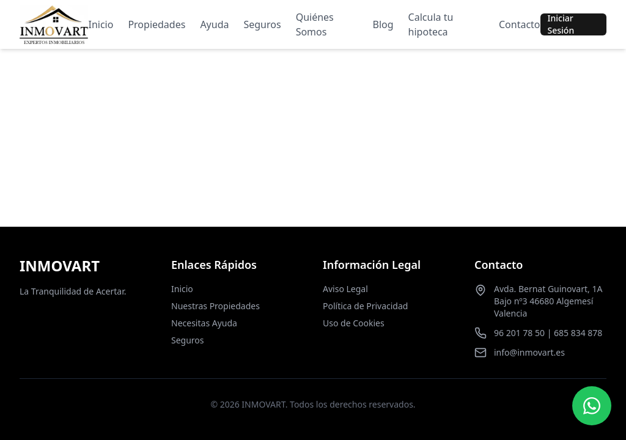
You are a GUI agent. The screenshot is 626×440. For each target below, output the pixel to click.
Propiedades (156, 24)
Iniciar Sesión (561, 24)
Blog (383, 24)
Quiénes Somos (315, 24)
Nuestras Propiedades (215, 306)
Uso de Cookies (354, 323)
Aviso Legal (345, 289)
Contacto (519, 24)
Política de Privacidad (365, 306)
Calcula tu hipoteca (431, 24)
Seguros (262, 24)
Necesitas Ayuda (204, 323)
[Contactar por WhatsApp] (591, 405)
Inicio (100, 24)
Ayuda (214, 24)
